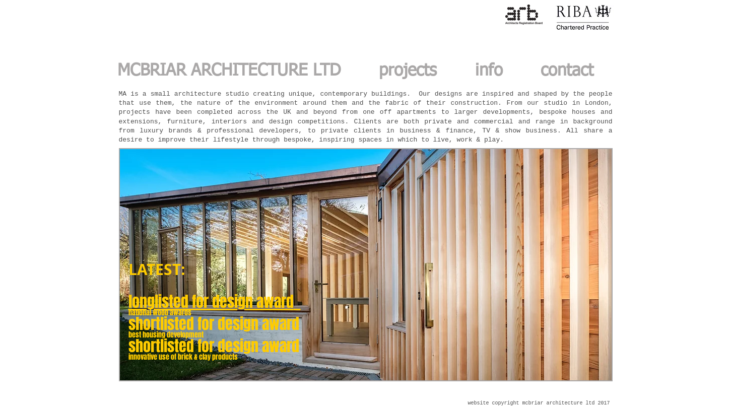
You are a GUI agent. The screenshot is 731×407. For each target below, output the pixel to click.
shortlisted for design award (213, 324)
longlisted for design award (211, 302)
